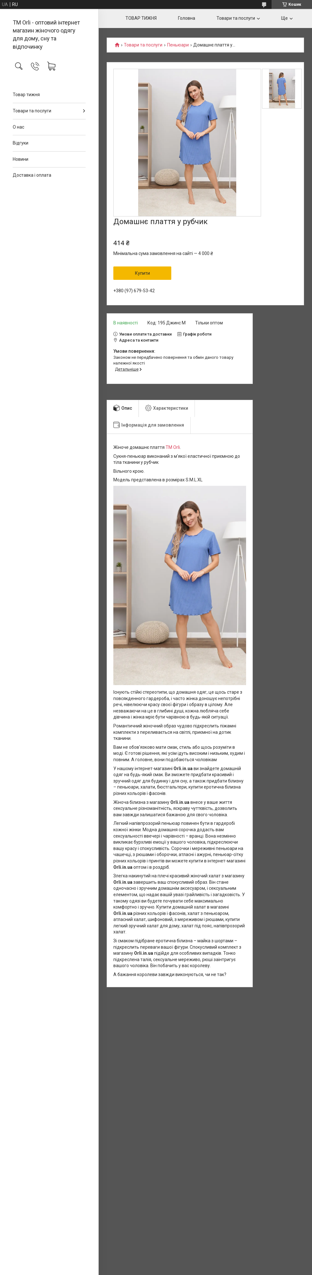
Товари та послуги (32, 110)
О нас (18, 127)
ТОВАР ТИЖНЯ (141, 18)
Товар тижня (26, 94)
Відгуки (20, 142)
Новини (20, 159)
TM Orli (173, 447)
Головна (186, 18)
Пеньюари (178, 45)
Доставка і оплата (32, 175)
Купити (142, 273)
